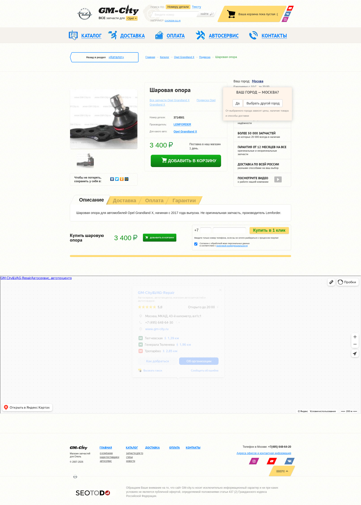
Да (238, 103)
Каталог (164, 57)
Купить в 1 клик (269, 230)
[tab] (91, 200)
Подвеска (204, 57)
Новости (130, 461)
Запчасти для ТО (134, 453)
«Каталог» (116, 57)
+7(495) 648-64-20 (279, 446)
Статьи (129, 457)
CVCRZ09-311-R (173, 21)
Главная (150, 57)
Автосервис (106, 461)
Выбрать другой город (262, 103)
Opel (130, 18)
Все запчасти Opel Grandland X (169, 100)
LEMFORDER (182, 124)
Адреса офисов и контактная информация (264, 453)
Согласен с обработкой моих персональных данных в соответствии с (225, 244)
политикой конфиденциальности (232, 246)
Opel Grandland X (184, 57)
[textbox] (175, 14)
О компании (106, 453)
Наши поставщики (109, 457)
